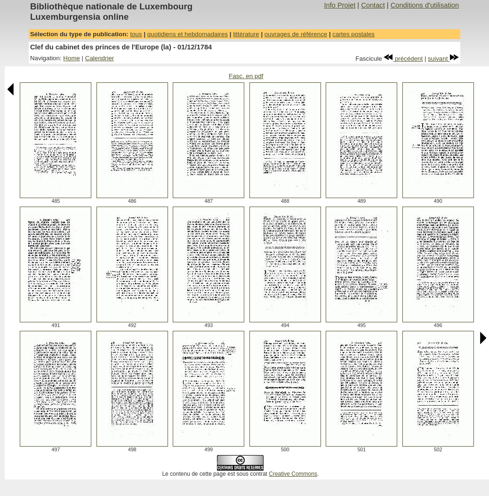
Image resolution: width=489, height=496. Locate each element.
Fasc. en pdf (246, 76)
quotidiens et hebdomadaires (187, 34)
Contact (373, 5)
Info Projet (339, 5)
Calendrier (99, 58)
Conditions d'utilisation (425, 5)
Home (71, 58)
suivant (443, 58)
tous (136, 34)
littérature (246, 34)
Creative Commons (293, 474)
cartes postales (353, 34)
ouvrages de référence (296, 34)
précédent (403, 58)
